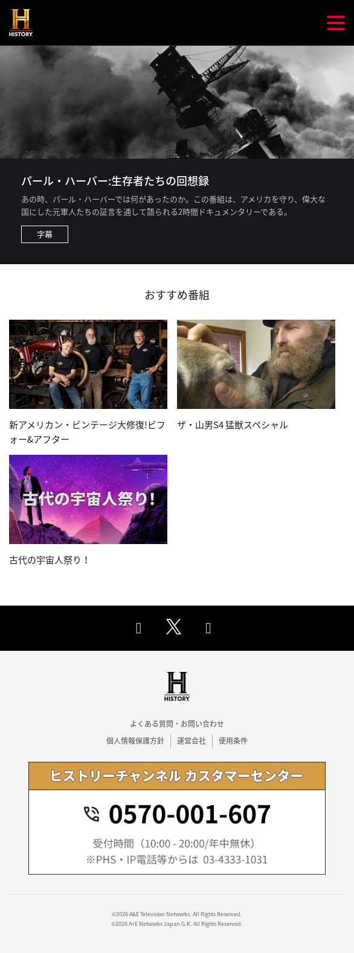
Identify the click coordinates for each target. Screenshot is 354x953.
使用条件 (233, 740)
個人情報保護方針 (135, 740)
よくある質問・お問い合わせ (177, 723)
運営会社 (191, 740)
